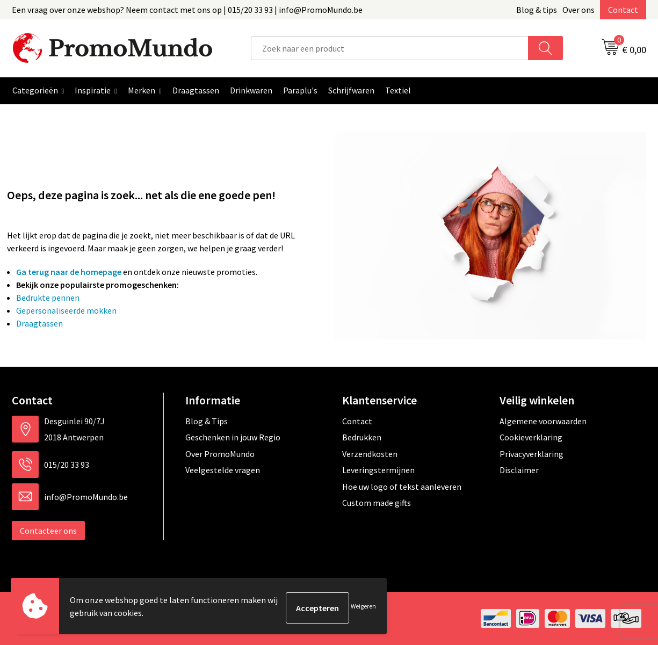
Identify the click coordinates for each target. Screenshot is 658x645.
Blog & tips (536, 9)
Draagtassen (39, 323)
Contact (623, 9)
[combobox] (390, 48)
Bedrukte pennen (47, 297)
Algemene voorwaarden (543, 421)
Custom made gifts (376, 502)
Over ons (578, 9)
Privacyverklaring (531, 453)
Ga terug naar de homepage (68, 271)
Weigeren (363, 608)
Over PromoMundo (220, 453)
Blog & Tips (206, 421)
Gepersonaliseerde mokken (66, 310)
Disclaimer (519, 470)
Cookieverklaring (531, 437)
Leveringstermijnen (378, 470)
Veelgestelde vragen (222, 470)
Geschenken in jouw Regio (232, 437)
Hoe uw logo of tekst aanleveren (401, 486)
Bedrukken (361, 437)
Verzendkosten (369, 453)
